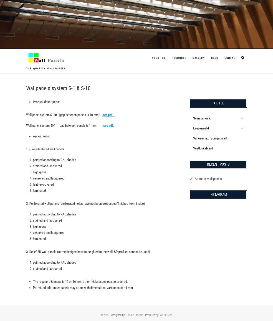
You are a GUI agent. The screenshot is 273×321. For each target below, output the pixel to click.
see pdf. (108, 115)
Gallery (198, 58)
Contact (231, 58)
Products (179, 58)
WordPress (166, 315)
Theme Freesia (134, 315)
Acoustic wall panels (208, 179)
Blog (214, 58)
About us (159, 58)
